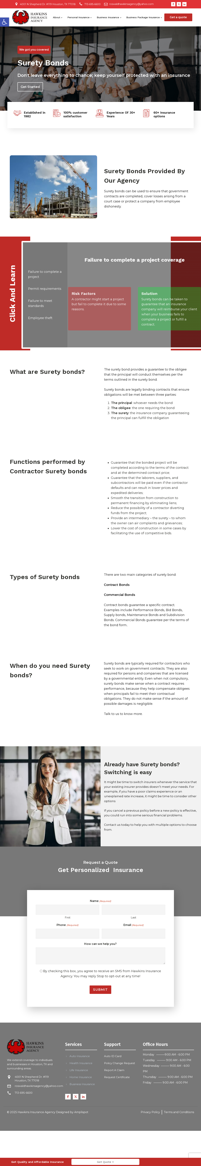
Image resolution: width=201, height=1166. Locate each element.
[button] (4, 22)
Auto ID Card (112, 1056)
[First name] (67, 910)
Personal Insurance (78, 17)
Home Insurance (81, 1077)
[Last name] (133, 910)
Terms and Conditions (179, 1112)
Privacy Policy (150, 1112)
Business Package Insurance (143, 17)
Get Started (30, 87)
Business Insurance (108, 17)
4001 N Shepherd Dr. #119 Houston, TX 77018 (32, 1078)
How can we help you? (100, 944)
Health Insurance (81, 1063)
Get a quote (178, 17)
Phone (67, 925)
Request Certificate (117, 1077)
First (67, 917)
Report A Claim (114, 1070)
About (56, 17)
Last (133, 917)
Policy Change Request (119, 1063)
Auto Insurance (80, 1056)
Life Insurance (79, 1070)
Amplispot (81, 1112)
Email (133, 925)
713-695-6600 (23, 1092)
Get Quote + (105, 1162)
